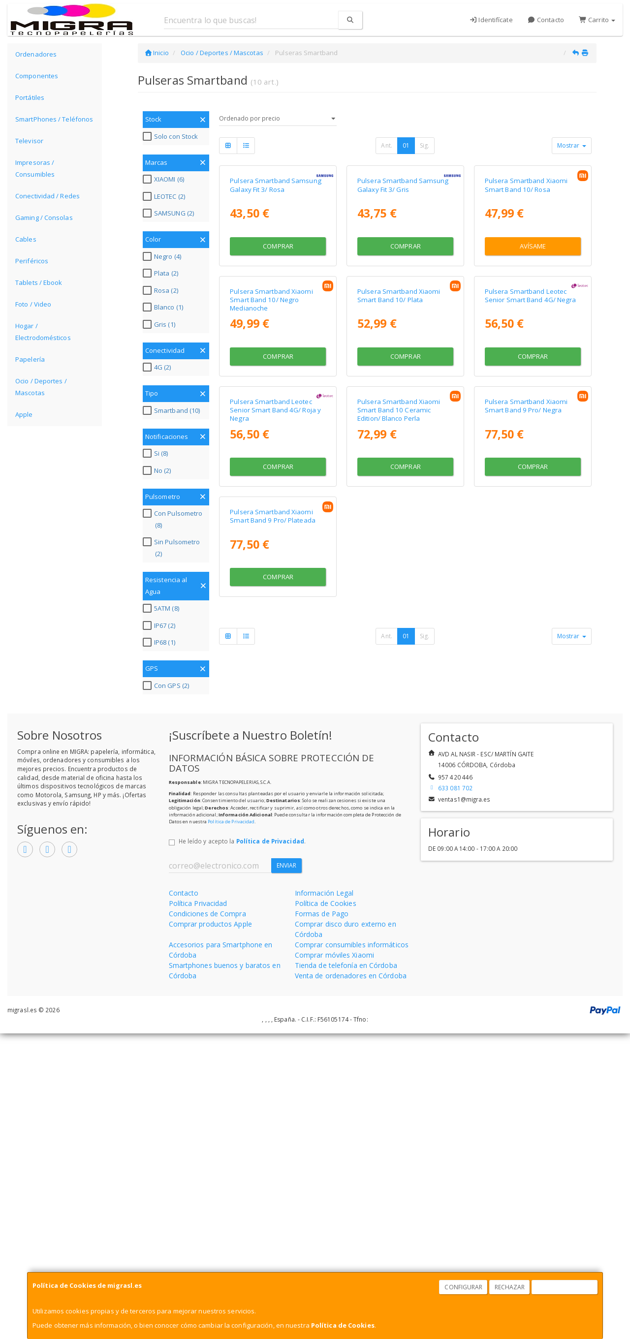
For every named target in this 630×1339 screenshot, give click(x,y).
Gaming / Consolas (44, 217)
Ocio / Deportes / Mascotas (41, 386)
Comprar (278, 336)
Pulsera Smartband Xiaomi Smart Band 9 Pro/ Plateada (272, 876)
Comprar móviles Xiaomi (334, 1260)
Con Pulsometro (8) (173, 519)
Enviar (287, 1171)
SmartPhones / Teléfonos (54, 119)
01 (406, 145)
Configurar (463, 1287)
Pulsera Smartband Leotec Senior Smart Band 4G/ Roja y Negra (275, 680)
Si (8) (156, 453)
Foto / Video (33, 304)
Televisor (29, 140)
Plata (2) (161, 273)
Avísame (533, 336)
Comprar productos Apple (210, 1229)
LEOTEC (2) (165, 196)
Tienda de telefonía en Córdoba (346, 1271)
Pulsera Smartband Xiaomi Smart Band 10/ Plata (398, 475)
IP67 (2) (160, 625)
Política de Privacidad (231, 1126)
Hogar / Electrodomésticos (43, 331)
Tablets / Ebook (39, 282)
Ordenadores (36, 54)
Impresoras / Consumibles (35, 168)
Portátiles (29, 97)
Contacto (546, 19)
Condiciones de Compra (207, 1219)
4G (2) (158, 367)
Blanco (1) (164, 307)
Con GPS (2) (167, 685)
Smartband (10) (172, 410)
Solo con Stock (171, 136)
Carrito (597, 19)
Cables (25, 239)
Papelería (30, 359)
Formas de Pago (321, 1219)
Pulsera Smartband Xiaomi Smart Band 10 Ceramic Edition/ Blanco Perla (398, 680)
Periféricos (31, 260)
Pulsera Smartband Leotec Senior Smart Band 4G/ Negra (530, 475)
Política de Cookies (343, 1325)
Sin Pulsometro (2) (172, 547)
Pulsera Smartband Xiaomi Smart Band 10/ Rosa (526, 274)
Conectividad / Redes (47, 195)
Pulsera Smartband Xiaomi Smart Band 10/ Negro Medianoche (271, 480)
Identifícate (491, 19)
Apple (24, 414)
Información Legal (324, 1198)
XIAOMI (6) (164, 179)
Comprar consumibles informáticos (352, 1250)
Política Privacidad (198, 1209)
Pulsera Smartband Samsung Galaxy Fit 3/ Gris (403, 274)
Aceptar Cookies (565, 1287)
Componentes (36, 75)
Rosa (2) (161, 290)
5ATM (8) (162, 608)
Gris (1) (160, 324)
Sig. (424, 145)
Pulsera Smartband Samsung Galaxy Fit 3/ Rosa (275, 274)
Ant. (386, 145)
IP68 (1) (160, 642)
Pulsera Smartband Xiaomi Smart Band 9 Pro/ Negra (526, 676)
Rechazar (510, 1287)
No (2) (158, 470)
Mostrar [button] (571, 145)
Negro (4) (163, 256)
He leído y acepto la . (242, 1147)
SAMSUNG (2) (169, 213)
